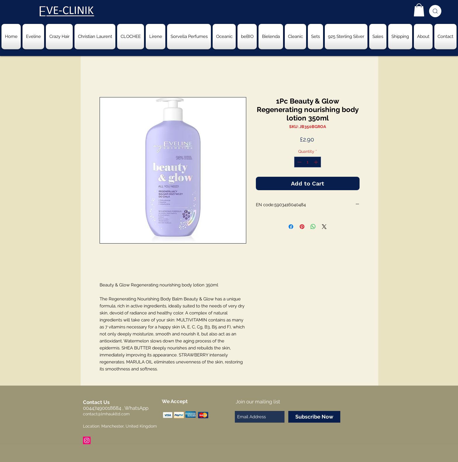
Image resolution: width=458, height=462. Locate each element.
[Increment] (316, 162)
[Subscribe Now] (314, 417)
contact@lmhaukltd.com (106, 414)
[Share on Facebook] (290, 226)
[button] (419, 10)
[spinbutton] (307, 162)
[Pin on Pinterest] (302, 226)
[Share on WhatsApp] (313, 226)
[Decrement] (298, 162)
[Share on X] (324, 226)
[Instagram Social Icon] (87, 440)
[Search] (435, 11)
